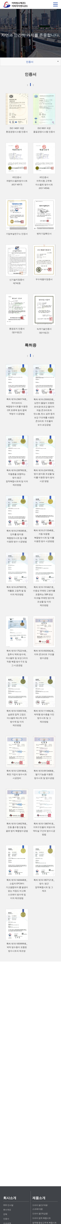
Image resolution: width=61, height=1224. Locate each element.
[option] (30, 33)
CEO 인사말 (8, 1205)
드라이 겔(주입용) (40, 1213)
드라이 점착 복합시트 (41, 1218)
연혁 (5, 1214)
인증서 (29, 61)
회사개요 (7, 1210)
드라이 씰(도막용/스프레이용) (40, 1207)
